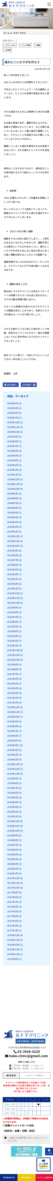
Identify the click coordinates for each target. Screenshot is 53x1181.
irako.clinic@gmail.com (26, 1056)
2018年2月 (12, 868)
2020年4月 (12, 745)
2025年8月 (12, 441)
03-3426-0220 (26, 1051)
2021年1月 (12, 702)
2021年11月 (13, 655)
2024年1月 (12, 531)
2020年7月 (12, 731)
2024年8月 (12, 498)
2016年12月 (13, 935)
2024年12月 (13, 479)
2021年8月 (12, 669)
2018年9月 (12, 835)
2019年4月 (12, 802)
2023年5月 (12, 569)
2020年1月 (12, 759)
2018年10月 (13, 830)
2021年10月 (13, 659)
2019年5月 (12, 797)
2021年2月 (12, 697)
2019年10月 (13, 773)
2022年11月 (13, 598)
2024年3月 (12, 522)
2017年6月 (12, 906)
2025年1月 (12, 474)
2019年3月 (12, 807)
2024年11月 (13, 484)
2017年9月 (12, 892)
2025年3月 (12, 465)
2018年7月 (12, 845)
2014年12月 (13, 954)
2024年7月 (12, 503)
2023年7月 (12, 560)
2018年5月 (12, 854)
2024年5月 (12, 512)
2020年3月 (12, 750)
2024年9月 (12, 493)
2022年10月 (13, 602)
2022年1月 (12, 645)
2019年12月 (13, 764)
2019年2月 (12, 811)
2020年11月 (13, 712)
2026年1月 (12, 417)
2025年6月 (12, 450)
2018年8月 (12, 840)
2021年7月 (12, 674)
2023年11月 (13, 541)
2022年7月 (12, 617)
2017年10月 (13, 887)
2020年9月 (12, 721)
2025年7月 (12, 446)
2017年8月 (12, 897)
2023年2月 (12, 583)
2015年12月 (13, 949)
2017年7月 (12, 902)
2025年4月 (12, 460)
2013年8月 (12, 958)
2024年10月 (13, 488)
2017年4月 (12, 916)
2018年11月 (13, 826)
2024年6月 (12, 507)
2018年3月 (12, 864)
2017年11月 (13, 883)
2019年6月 (12, 792)
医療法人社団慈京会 (17, 2)
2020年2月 (12, 754)
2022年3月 (12, 636)
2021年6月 (12, 678)
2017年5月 (12, 911)
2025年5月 (12, 455)
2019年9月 (12, 778)
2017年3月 (12, 921)
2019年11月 (13, 769)
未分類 (8, 50)
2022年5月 (12, 626)
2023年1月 (12, 588)
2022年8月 (12, 612)
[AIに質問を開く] (43, 1164)
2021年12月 (13, 650)
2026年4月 (12, 403)
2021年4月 (12, 688)
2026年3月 (12, 408)
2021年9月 (12, 664)
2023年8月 (12, 555)
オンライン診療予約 (44, 1177)
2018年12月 (13, 821)
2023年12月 (13, 536)
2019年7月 (12, 788)
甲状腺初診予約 (9, 1177)
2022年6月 (12, 621)
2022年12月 (13, 593)
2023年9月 (12, 550)
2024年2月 (12, 526)
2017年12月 (13, 878)
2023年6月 (12, 564)
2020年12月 (13, 707)
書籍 (38, 45)
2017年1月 (12, 930)
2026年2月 (12, 412)
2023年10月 (13, 545)
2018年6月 (12, 849)
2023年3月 (12, 579)
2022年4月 (12, 631)
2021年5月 (12, 683)
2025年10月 (13, 431)
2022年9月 (12, 607)
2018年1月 (12, 873)
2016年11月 (13, 940)
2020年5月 (12, 740)
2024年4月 (12, 517)
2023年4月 (12, 574)
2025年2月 (12, 469)
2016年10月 (13, 944)
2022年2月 (12, 640)
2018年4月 (12, 859)
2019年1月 (12, 816)
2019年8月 (12, 783)
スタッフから (11, 45)
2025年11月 (13, 427)
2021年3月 (12, 693)
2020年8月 (12, 726)
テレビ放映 (26, 45)
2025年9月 (12, 436)
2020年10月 (13, 716)
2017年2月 (12, 925)
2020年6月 (12, 735)
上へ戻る (49, 1151)
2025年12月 (13, 422)
